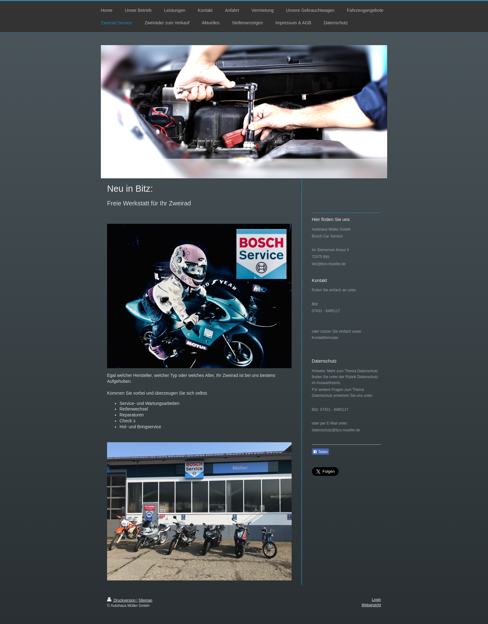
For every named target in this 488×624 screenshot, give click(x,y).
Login (376, 600)
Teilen (320, 452)
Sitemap (145, 600)
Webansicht (371, 605)
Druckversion (122, 600)
